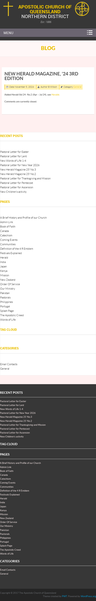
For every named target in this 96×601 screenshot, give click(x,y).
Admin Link (6, 222)
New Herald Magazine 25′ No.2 (18, 174)
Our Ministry (7, 288)
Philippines (6, 302)
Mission (4, 275)
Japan (3, 266)
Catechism (6, 235)
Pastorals (5, 297)
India (3, 262)
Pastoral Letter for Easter (14, 152)
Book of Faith (7, 226)
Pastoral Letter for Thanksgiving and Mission (25, 178)
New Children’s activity (13, 192)
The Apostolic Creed (12, 315)
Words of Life (8, 320)
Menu (8, 33)
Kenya (3, 271)
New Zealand (7, 280)
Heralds (55, 95)
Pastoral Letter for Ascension (16, 187)
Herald (4, 257)
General (77, 87)
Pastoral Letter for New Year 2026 (20, 165)
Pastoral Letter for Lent (13, 156)
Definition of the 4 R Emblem (16, 249)
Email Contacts (8, 364)
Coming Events (8, 240)
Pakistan (5, 293)
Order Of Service (10, 284)
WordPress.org (88, 596)
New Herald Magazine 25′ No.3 (18, 169)
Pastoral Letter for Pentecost (16, 183)
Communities (7, 244)
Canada (4, 231)
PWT (64, 596)
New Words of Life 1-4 (13, 161)
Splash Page (7, 311)
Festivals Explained (11, 253)
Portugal (5, 306)
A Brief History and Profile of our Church (23, 217)
